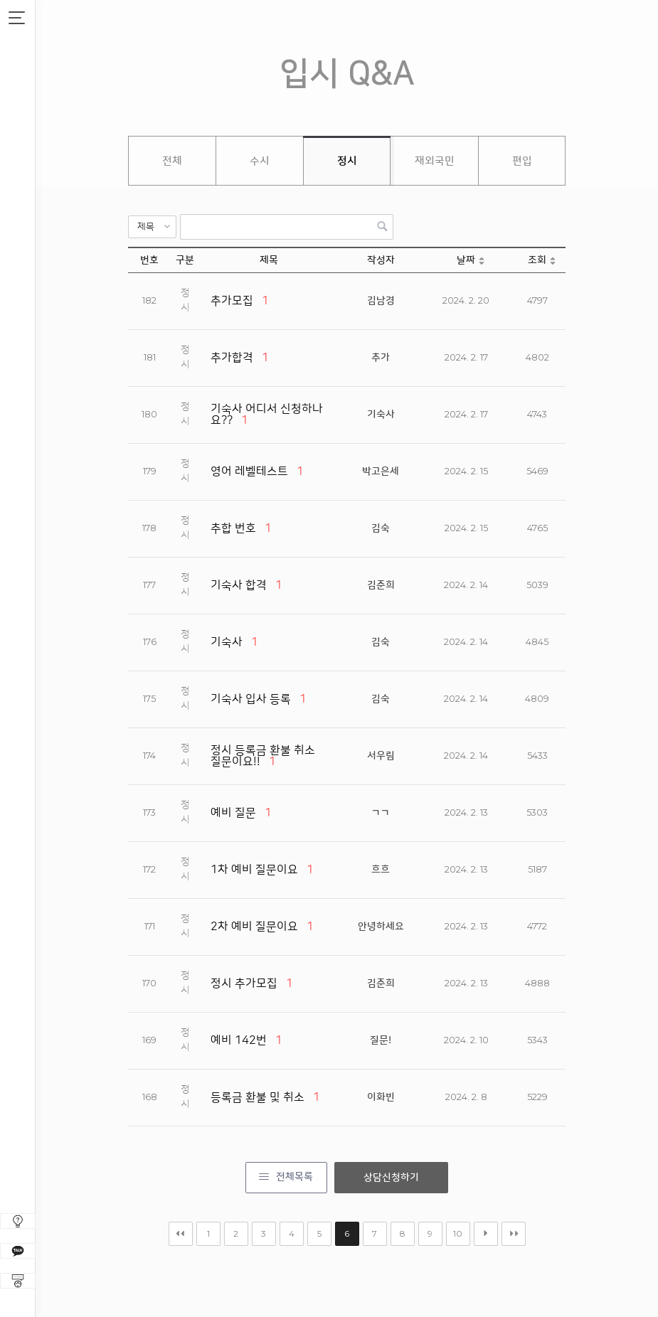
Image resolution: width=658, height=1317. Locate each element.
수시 (260, 161)
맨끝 (514, 1234)
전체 (172, 161)
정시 (347, 161)
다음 (486, 1234)
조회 (537, 260)
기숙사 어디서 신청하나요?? (267, 414)
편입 (522, 161)
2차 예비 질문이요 (254, 926)
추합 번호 (233, 528)
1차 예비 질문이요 (254, 869)
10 (457, 1233)
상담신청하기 (391, 1177)
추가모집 (232, 300)
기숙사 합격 (239, 585)
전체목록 (294, 1177)
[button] (152, 226)
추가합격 (232, 357)
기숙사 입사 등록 (251, 699)
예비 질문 (233, 812)
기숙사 (227, 642)
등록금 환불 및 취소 (257, 1097)
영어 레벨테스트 (249, 471)
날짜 (466, 260)
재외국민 (435, 161)
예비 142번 (239, 1040)
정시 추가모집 (244, 983)
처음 (181, 1234)
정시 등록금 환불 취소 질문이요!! (263, 756)
